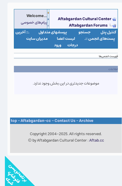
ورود (52, 45)
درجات (68, 45)
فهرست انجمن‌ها (103, 56)
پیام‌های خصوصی (29, 22)
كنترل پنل (103, 32)
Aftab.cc (91, 140)
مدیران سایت (32, 38)
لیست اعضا (61, 38)
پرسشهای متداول (48, 32)
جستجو (80, 32)
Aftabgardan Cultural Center (80, 19)
